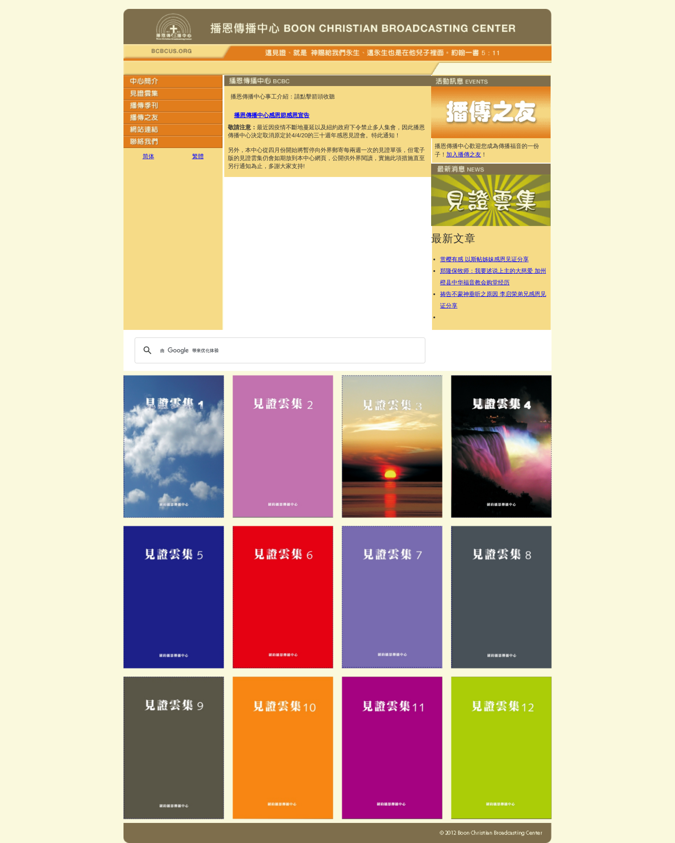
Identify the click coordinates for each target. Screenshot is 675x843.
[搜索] (278, 350)
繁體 (198, 156)
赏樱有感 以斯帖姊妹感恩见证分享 (484, 259)
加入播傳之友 (463, 154)
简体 (148, 156)
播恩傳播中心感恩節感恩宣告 (271, 115)
